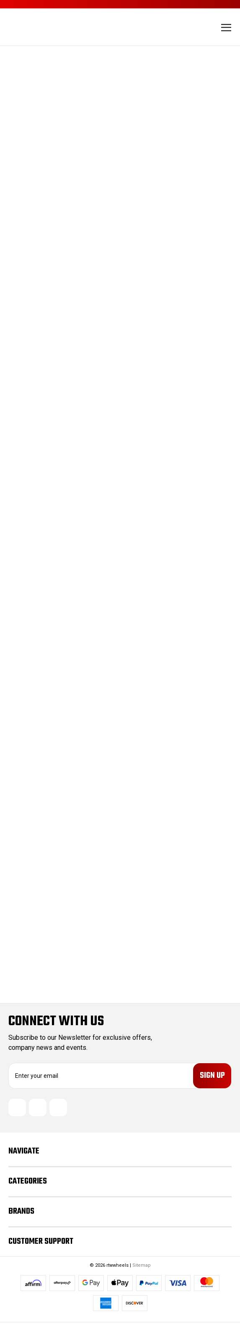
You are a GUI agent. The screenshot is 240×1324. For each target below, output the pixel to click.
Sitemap (141, 1267)
